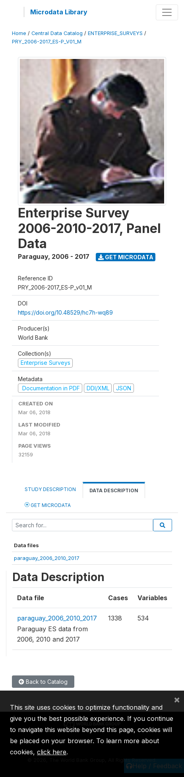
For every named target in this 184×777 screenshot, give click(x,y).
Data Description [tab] (113, 490)
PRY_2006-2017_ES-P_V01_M (46, 42)
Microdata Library (58, 12)
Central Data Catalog (57, 33)
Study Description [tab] (50, 489)
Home (19, 33)
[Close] (177, 699)
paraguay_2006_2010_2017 (46, 558)
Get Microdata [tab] (48, 504)
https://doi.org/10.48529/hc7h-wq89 (65, 312)
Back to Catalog (43, 681)
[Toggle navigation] (167, 12)
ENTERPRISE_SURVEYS (115, 33)
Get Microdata (125, 257)
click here (51, 752)
